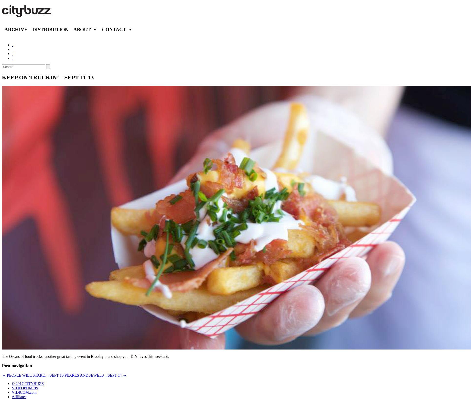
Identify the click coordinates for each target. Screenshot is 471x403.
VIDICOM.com (24, 392)
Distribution (50, 29)
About (82, 29)
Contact (114, 29)
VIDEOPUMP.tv (25, 388)
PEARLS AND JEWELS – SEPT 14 (95, 375)
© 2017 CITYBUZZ (28, 384)
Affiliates (19, 397)
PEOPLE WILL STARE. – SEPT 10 (33, 375)
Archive (15, 29)
